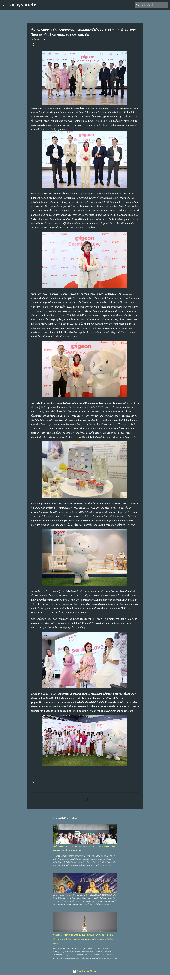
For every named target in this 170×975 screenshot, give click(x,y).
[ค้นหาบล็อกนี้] (154, 5)
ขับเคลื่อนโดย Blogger (85, 971)
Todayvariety (21, 4)
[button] (32, 45)
